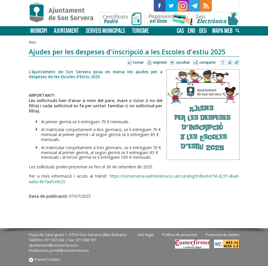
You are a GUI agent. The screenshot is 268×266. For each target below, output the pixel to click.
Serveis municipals (105, 30)
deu (203, 30)
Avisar (223, 63)
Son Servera (64, 13)
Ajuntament (66, 30)
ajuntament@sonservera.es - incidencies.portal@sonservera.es (59, 247)
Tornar (138, 62)
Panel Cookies (47, 259)
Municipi (38, 30)
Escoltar (183, 62)
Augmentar (237, 63)
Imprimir (160, 62)
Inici (32, 42)
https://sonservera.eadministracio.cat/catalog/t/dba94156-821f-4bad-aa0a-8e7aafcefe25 (134, 178)
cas (180, 30)
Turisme (140, 30)
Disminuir (230, 63)
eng (191, 30)
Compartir (207, 62)
